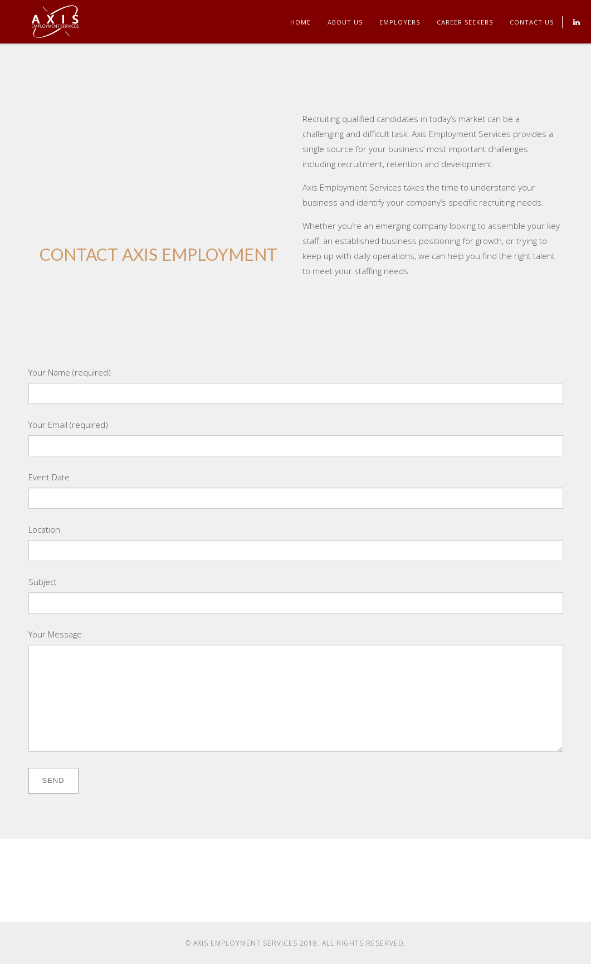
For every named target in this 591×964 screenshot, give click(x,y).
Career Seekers (465, 22)
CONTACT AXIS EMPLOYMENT (158, 254)
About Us (345, 22)
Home (300, 22)
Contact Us (532, 22)
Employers (399, 22)
